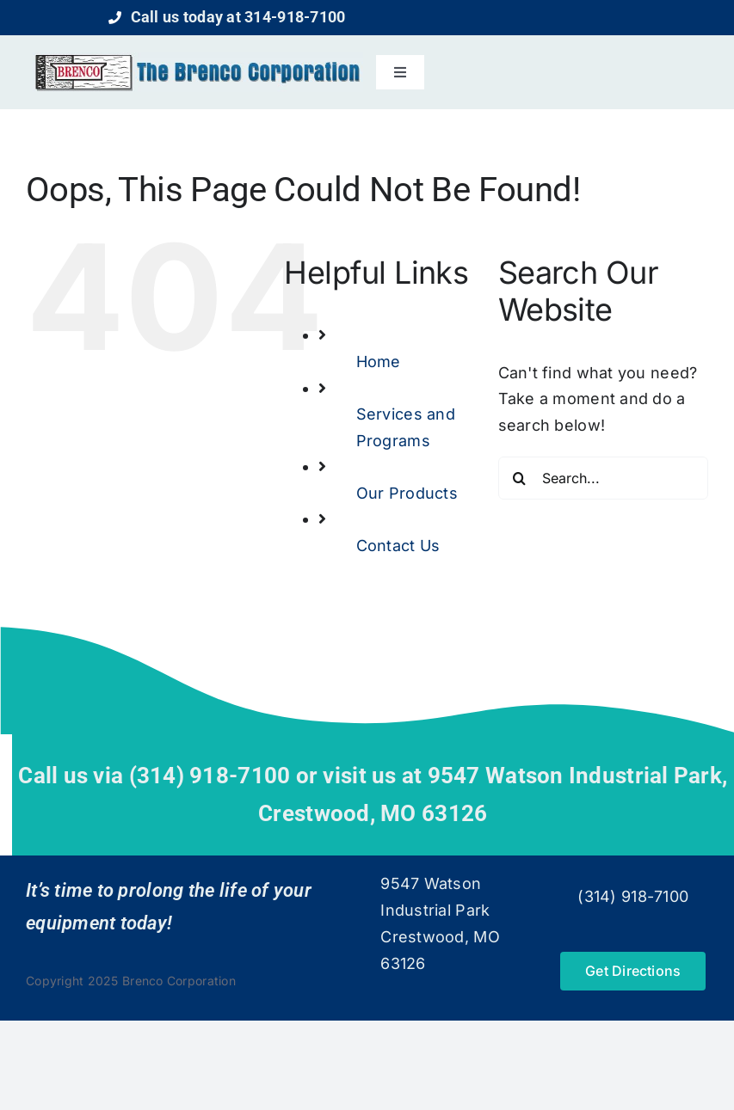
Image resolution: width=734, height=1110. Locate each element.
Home (378, 362)
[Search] (519, 478)
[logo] (198, 60)
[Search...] (603, 478)
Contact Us (398, 546)
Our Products (407, 493)
